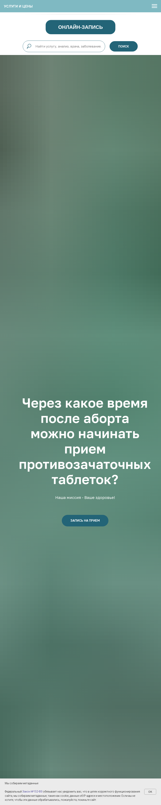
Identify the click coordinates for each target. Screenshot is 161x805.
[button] (85, 520)
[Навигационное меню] (154, 6)
